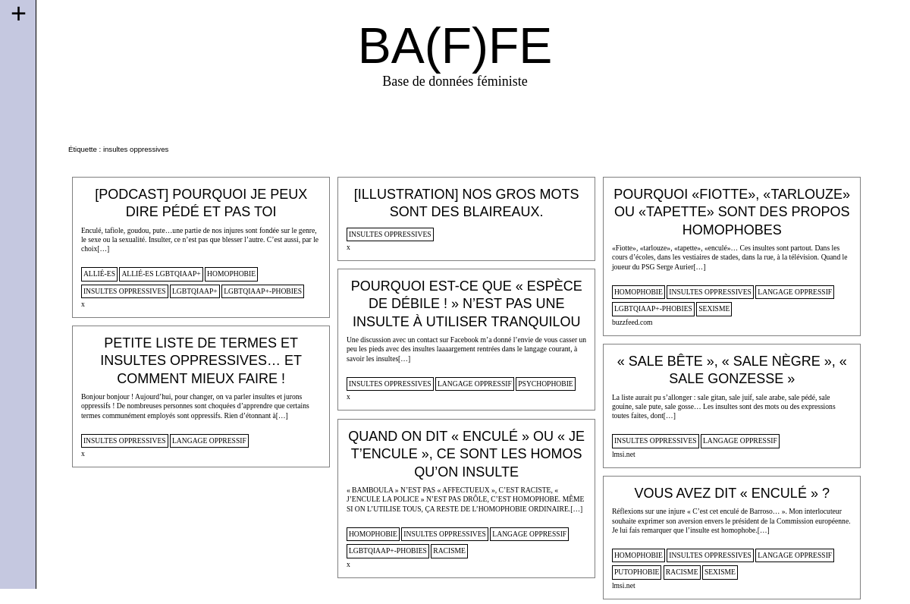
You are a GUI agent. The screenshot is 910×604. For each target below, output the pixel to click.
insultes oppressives (124, 291)
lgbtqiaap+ (195, 291)
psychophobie (545, 383)
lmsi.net (623, 454)
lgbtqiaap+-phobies (263, 291)
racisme (449, 550)
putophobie (637, 572)
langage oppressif (795, 292)
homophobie (231, 273)
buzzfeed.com (632, 322)
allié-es (99, 273)
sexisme (714, 308)
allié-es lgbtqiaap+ (160, 273)
